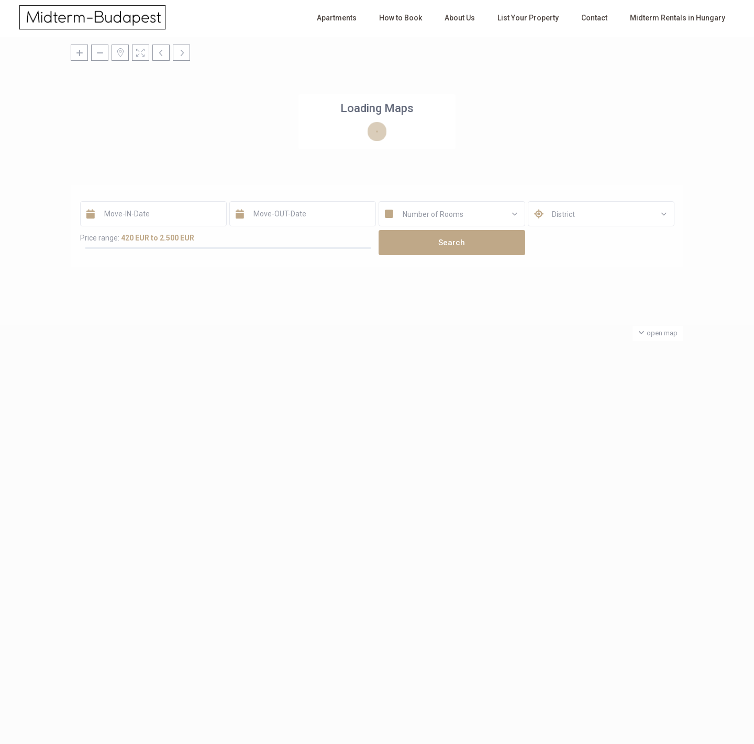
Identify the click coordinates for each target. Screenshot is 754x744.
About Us (460, 18)
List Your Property (528, 18)
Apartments (337, 18)
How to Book (400, 18)
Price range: (99, 238)
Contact (594, 18)
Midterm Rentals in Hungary (677, 18)
